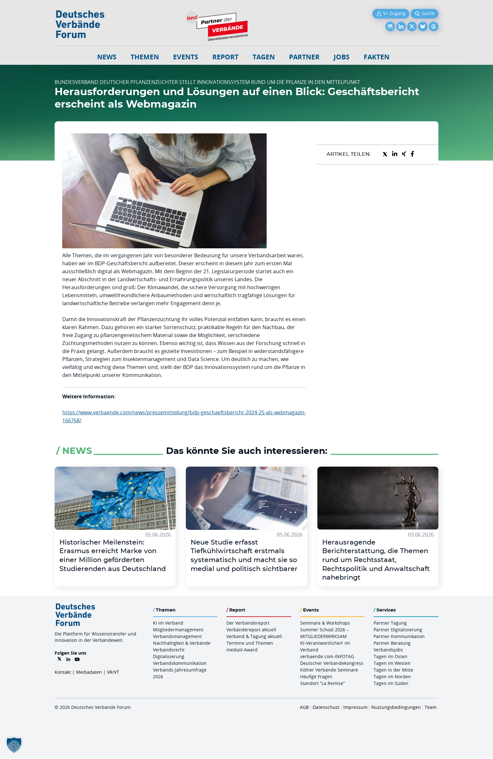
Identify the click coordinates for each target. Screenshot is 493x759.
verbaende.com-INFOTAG (327, 657)
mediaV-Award (242, 650)
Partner (304, 57)
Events (185, 57)
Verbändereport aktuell (251, 630)
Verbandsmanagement (177, 637)
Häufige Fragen (316, 677)
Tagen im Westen (392, 664)
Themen (145, 57)
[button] (14, 745)
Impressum (355, 708)
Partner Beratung (392, 644)
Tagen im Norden (392, 677)
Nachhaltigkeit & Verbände (181, 644)
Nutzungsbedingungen (396, 708)
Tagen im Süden (391, 684)
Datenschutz (326, 708)
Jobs (342, 57)
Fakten (377, 57)
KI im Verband (168, 623)
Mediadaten (89, 673)
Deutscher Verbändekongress (331, 664)
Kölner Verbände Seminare (329, 670)
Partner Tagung (390, 623)
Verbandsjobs (388, 650)
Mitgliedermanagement (178, 630)
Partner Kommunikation (399, 637)
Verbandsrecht (169, 650)
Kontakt (63, 673)
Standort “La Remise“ (322, 684)
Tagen (264, 57)
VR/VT (113, 673)
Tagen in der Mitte (393, 670)
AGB (304, 708)
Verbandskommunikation (180, 664)
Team (430, 708)
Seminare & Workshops (325, 623)
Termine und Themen (249, 644)
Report (225, 57)
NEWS (107, 57)
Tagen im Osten (390, 657)
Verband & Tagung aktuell (254, 637)
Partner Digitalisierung (398, 630)
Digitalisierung (168, 657)
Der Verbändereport (247, 623)
